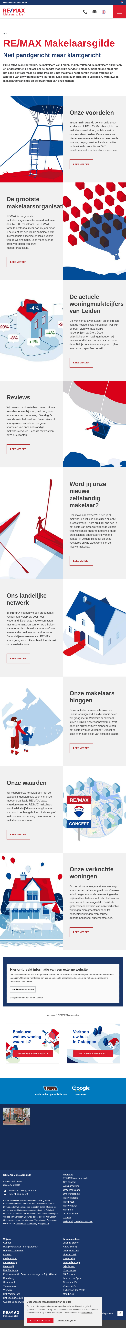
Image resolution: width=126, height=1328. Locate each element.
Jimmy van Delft (71, 1250)
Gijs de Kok (69, 1266)
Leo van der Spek (72, 1278)
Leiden (53, 1217)
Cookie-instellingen (65, 1320)
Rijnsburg (44, 1223)
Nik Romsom (69, 1274)
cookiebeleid (87, 1313)
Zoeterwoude (52, 1220)
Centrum (7, 1242)
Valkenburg (32, 1223)
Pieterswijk (8, 1266)
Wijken (7, 1239)
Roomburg (8, 1278)
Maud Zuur (68, 1294)
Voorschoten (39, 1220)
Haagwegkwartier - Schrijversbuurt (20, 1246)
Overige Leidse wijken (14, 1302)
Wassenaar (21, 1223)
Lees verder (81, 164)
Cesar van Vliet (71, 1282)
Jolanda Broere (71, 1242)
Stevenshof (9, 1282)
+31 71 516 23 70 (18, 1193)
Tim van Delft (69, 1254)
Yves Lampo (69, 1270)
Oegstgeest (8, 1220)
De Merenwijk (10, 1262)
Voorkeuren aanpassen (23, 989)
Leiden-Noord (10, 1258)
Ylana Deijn (69, 1258)
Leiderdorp (19, 1220)
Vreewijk (7, 1290)
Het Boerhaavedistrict (14, 1298)
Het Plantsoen (10, 1270)
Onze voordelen (92, 112)
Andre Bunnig (70, 1246)
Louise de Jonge (71, 1262)
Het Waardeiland (11, 1294)
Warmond (28, 1220)
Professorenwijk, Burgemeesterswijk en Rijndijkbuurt (30, 1274)
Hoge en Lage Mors (13, 1250)
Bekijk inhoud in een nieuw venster (26, 997)
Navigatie (117, 12)
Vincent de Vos (70, 1286)
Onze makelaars (72, 1239)
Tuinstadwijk (9, 1286)
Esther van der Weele (74, 1290)
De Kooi (7, 1254)
